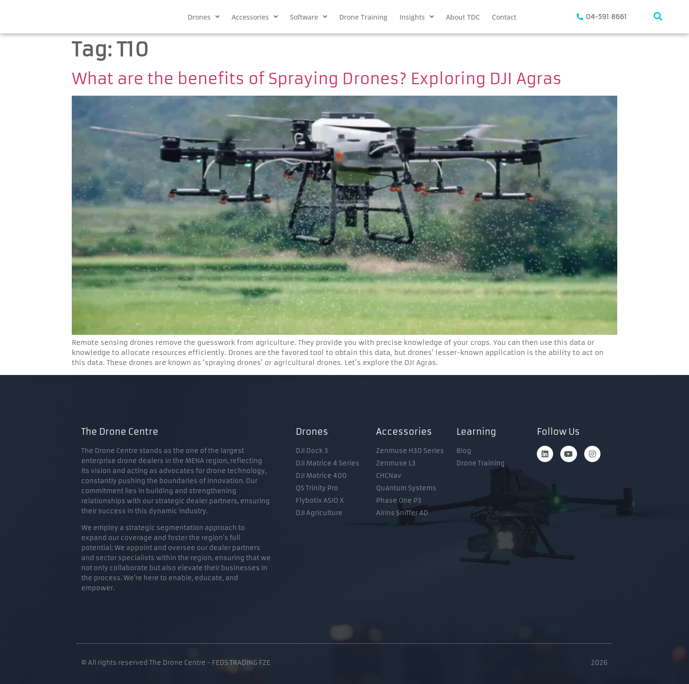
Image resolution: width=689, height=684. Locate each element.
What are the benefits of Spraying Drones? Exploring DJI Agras (317, 78)
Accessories (255, 17)
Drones (204, 17)
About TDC (463, 17)
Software (308, 17)
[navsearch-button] (657, 16)
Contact (504, 17)
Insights (417, 17)
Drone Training (363, 17)
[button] (203, 17)
